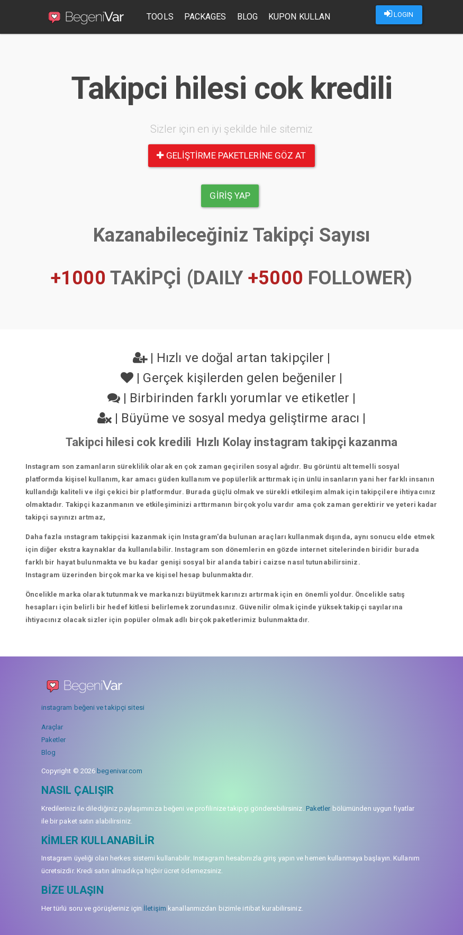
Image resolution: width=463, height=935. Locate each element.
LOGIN (399, 13)
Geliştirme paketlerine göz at (231, 155)
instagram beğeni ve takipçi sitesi (92, 707)
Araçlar (52, 727)
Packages (207, 17)
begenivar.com (119, 771)
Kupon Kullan (301, 17)
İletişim (154, 908)
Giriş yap (230, 195)
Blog (249, 17)
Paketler (53, 740)
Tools (162, 17)
